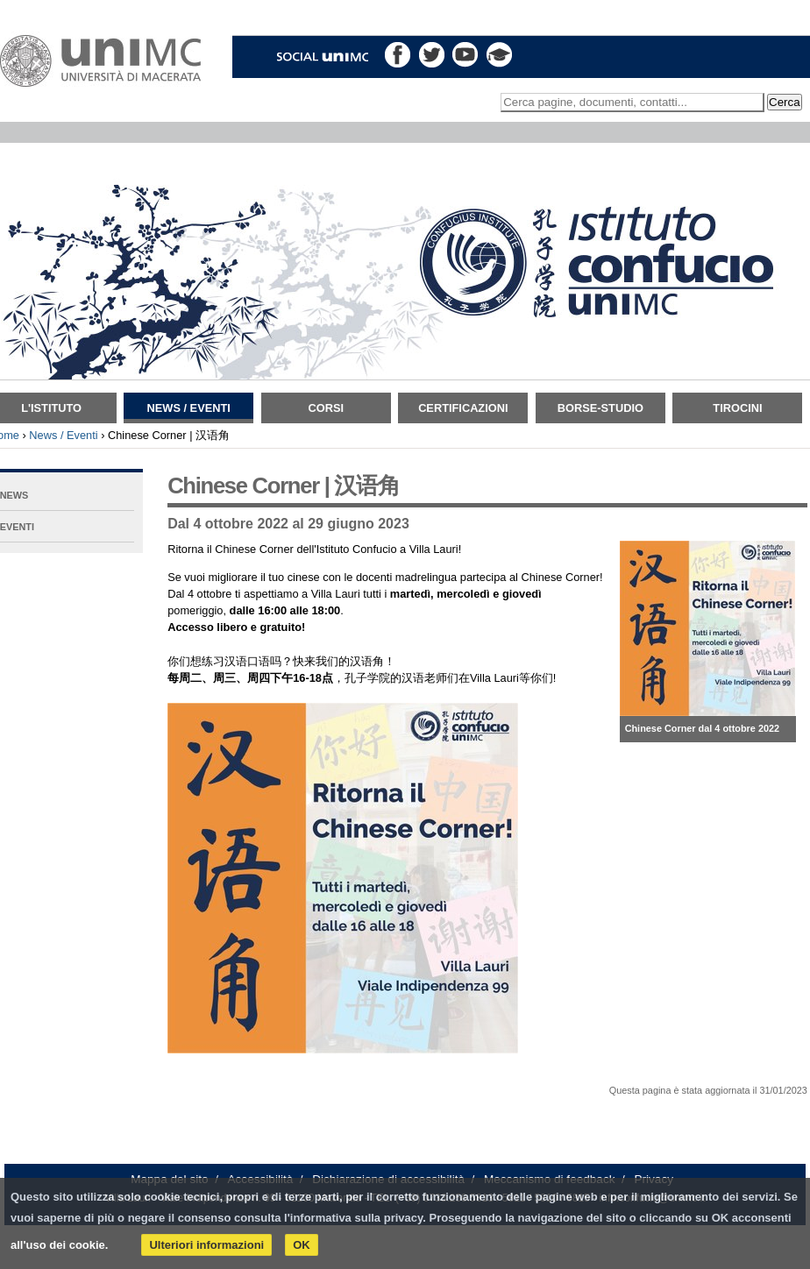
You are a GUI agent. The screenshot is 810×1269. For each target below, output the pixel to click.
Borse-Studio (600, 408)
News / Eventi (189, 408)
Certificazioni (463, 408)
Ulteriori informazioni (206, 1244)
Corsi (326, 408)
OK (301, 1244)
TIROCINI (737, 408)
